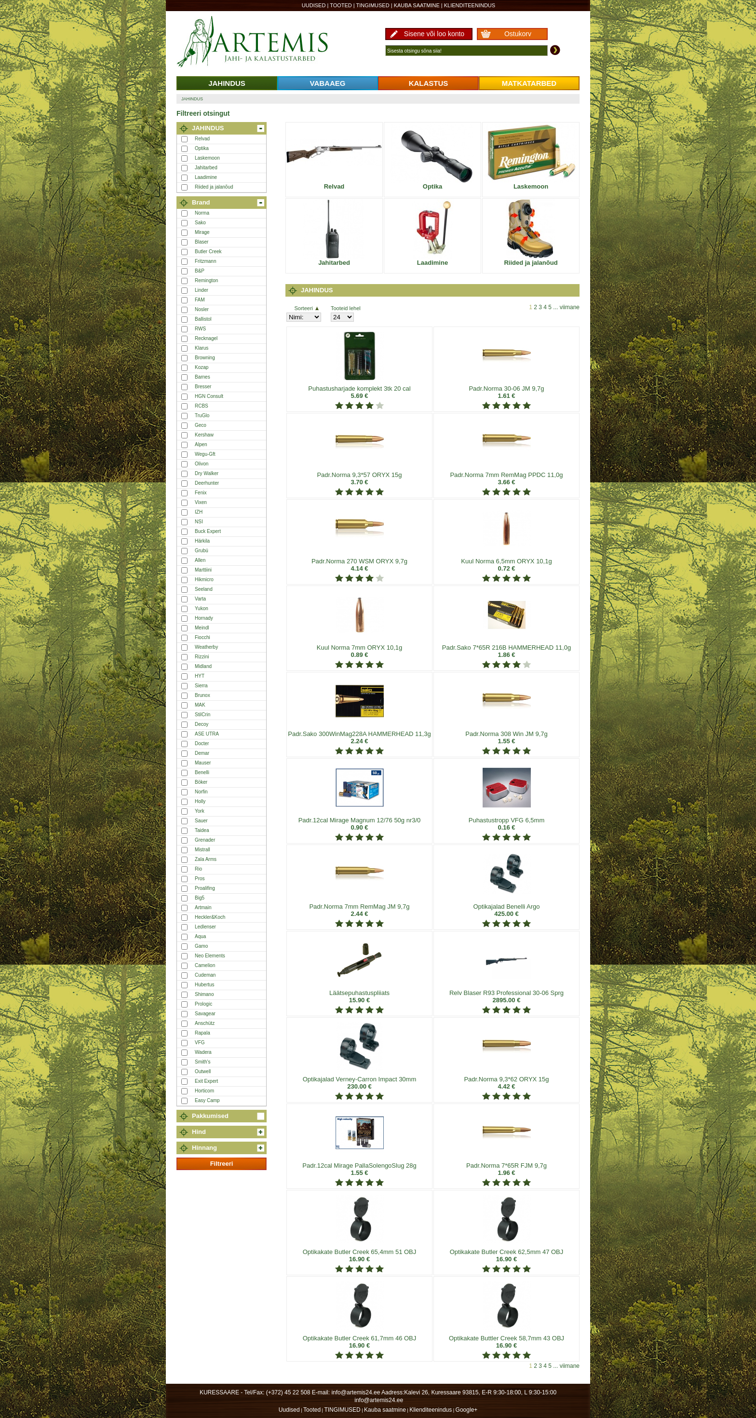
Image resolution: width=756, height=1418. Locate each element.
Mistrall (202, 849)
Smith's (202, 1061)
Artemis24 (263, 42)
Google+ (467, 1409)
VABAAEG (328, 83)
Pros (200, 878)
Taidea (202, 830)
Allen (200, 560)
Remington (206, 280)
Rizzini (202, 656)
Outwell (203, 1071)
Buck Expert (208, 531)
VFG (200, 1042)
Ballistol (203, 319)
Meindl (202, 627)
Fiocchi (202, 637)
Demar (202, 753)
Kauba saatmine (417, 5)
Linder (201, 290)
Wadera (203, 1052)
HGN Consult (209, 396)
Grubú (201, 550)
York (199, 811)
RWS (200, 328)
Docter (202, 743)
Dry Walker (206, 473)
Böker (201, 782)
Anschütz (205, 1023)
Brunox (202, 695)
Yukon (201, 608)
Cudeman (205, 975)
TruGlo (202, 415)
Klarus (201, 348)
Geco (200, 425)
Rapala (202, 1033)
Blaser (201, 242)
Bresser (203, 386)
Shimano (204, 994)
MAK (200, 705)
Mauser (203, 762)
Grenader (205, 840)
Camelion (205, 965)
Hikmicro (204, 579)
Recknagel (206, 338)
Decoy (201, 724)
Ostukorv (517, 34)
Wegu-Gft (205, 454)
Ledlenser (205, 926)
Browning (205, 357)
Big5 (199, 897)
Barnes (202, 377)
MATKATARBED (529, 83)
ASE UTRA (207, 733)
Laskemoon (207, 158)
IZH (198, 512)
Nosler (202, 309)
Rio (198, 869)
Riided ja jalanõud (214, 187)
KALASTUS (428, 83)
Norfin (201, 791)
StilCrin (202, 714)
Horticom (204, 1090)
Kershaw (204, 434)
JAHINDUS (226, 83)
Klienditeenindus (469, 5)
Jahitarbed (206, 167)
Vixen (201, 502)
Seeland (204, 589)
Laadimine (206, 177)
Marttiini (203, 570)
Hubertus (205, 984)
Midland (203, 666)
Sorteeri (306, 308)
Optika (202, 148)
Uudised (314, 5)
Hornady (204, 618)
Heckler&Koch (210, 917)
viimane (570, 307)
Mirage (202, 232)
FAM (200, 299)
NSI (199, 521)
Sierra (201, 685)
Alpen (201, 444)
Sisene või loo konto (434, 34)
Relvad (202, 138)
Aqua (200, 936)
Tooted (341, 5)
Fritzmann (205, 261)
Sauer (201, 820)
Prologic (203, 1004)
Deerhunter (207, 483)
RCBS (201, 406)
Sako (200, 222)
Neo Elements (210, 955)
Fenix (200, 492)
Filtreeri (221, 1163)
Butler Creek (208, 251)
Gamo (201, 946)
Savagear (205, 1013)
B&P (199, 270)
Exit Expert (206, 1081)
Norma (202, 213)
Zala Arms (205, 859)
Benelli (202, 772)
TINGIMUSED (373, 5)
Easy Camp (207, 1100)
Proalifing (205, 888)
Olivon (201, 463)
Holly (200, 801)
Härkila (202, 541)
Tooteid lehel (346, 308)
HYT (199, 676)
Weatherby (206, 647)
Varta (200, 598)
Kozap (201, 367)
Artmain (203, 907)
